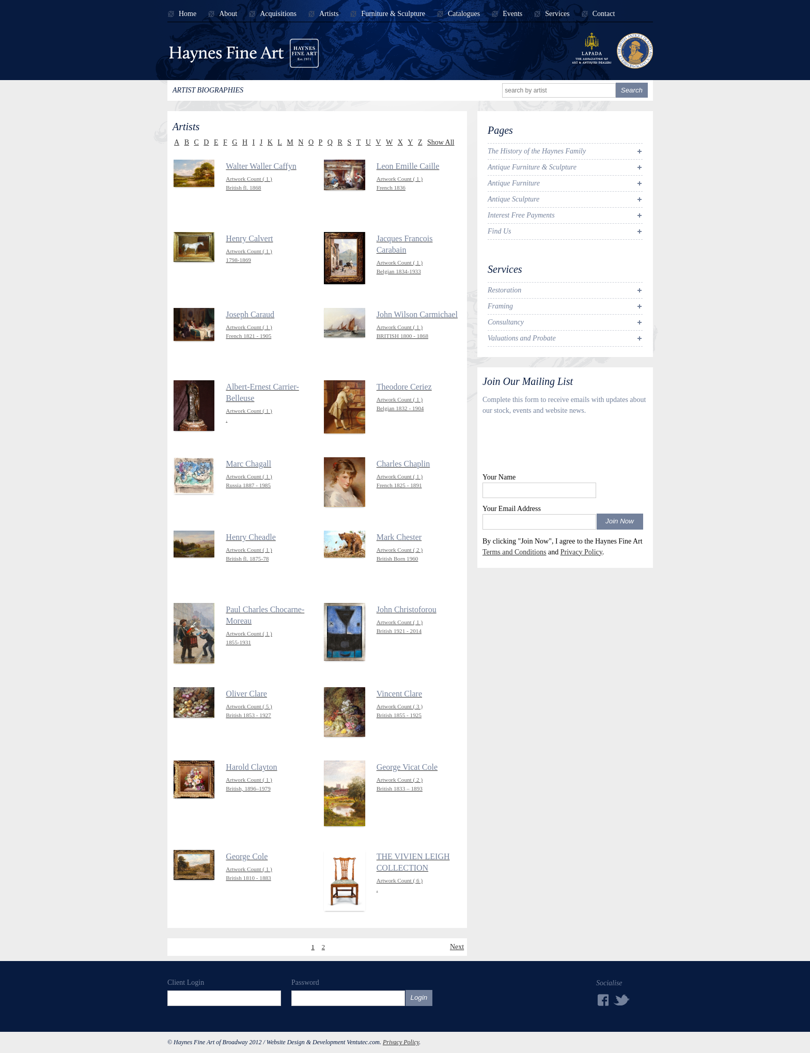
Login (419, 997)
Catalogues (464, 14)
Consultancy (506, 322)
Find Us (499, 231)
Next (457, 947)
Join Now (619, 521)
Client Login (185, 982)
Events (512, 14)
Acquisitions (278, 14)
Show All (441, 142)
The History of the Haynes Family (537, 151)
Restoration (504, 290)
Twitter (622, 999)
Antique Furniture (514, 183)
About (228, 14)
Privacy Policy (581, 552)
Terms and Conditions (514, 552)
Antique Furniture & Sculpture (532, 167)
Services (557, 14)
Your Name (499, 477)
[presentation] (561, 446)
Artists (328, 14)
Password (305, 982)
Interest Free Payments (521, 215)
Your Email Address (511, 509)
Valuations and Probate (522, 338)
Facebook (602, 1000)
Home (187, 14)
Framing (500, 306)
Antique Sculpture (513, 199)
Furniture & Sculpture (393, 14)
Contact (604, 14)
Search (632, 90)
